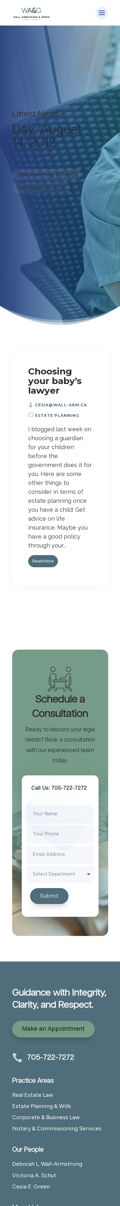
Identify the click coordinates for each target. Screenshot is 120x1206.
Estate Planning (57, 415)
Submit (49, 896)
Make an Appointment (53, 1029)
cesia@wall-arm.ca (61, 405)
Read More (43, 561)
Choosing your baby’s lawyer (55, 381)
